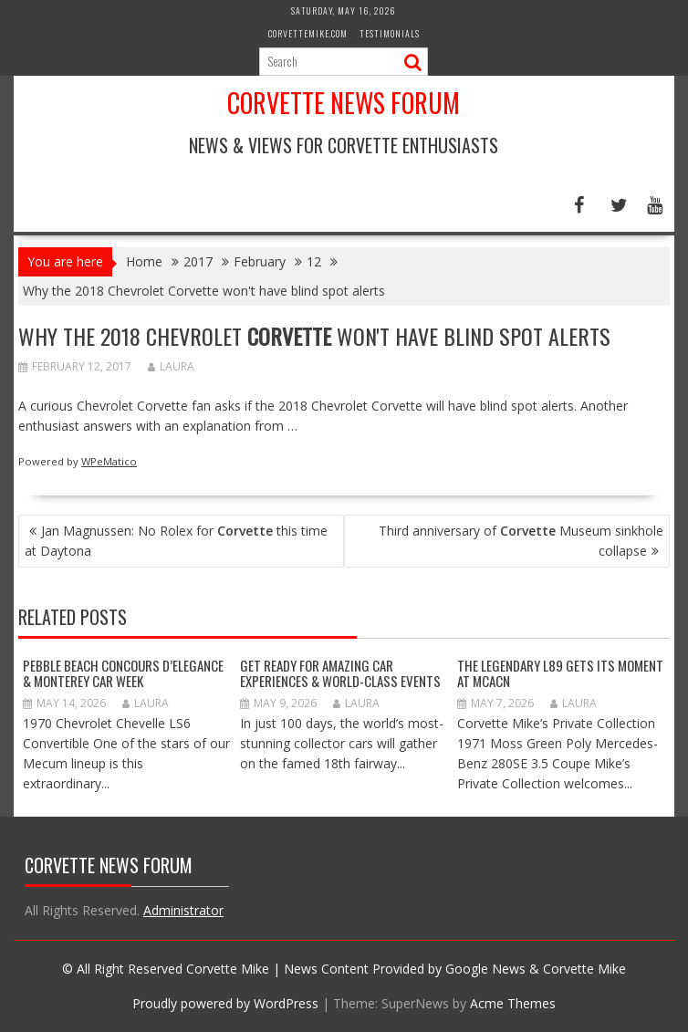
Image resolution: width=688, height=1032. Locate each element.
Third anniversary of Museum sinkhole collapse (521, 540)
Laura (171, 366)
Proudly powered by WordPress (225, 1003)
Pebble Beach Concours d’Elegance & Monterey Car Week (123, 673)
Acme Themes (513, 1003)
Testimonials (390, 33)
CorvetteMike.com (308, 33)
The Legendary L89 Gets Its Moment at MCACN (560, 673)
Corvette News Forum (343, 102)
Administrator (183, 910)
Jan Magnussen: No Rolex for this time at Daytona (176, 540)
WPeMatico (109, 461)
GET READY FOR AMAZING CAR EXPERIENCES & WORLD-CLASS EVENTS (340, 673)
